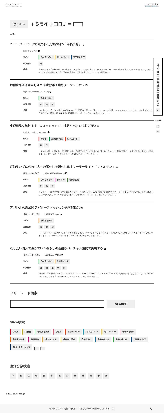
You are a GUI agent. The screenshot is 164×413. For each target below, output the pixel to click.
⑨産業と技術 (18, 343)
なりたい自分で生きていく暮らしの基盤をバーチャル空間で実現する (64, 251)
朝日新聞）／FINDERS (39, 136)
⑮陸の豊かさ (124, 343)
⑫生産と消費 (70, 343)
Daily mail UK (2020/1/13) (39, 95)
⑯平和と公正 (143, 343)
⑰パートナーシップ (21, 350)
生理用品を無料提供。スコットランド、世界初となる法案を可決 (60, 129)
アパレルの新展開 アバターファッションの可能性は (51, 211)
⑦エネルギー (112, 335)
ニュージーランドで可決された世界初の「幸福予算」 (52, 47)
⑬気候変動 (88, 343)
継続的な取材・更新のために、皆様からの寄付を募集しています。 (82, 406)
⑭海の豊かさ (105, 343)
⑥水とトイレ (94, 335)
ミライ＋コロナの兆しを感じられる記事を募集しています (158, 88)
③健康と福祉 (44, 335)
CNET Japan (55, 217)
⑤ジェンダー (75, 335)
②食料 (28, 335)
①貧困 (16, 335)
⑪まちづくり (52, 343)
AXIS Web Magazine (57, 177)
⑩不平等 (35, 343)
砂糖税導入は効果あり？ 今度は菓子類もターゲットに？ (54, 88)
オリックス (34, 54)
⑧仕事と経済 (131, 335)
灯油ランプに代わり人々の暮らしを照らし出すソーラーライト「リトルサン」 (71, 170)
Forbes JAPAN (56, 258)
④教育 (60, 335)
